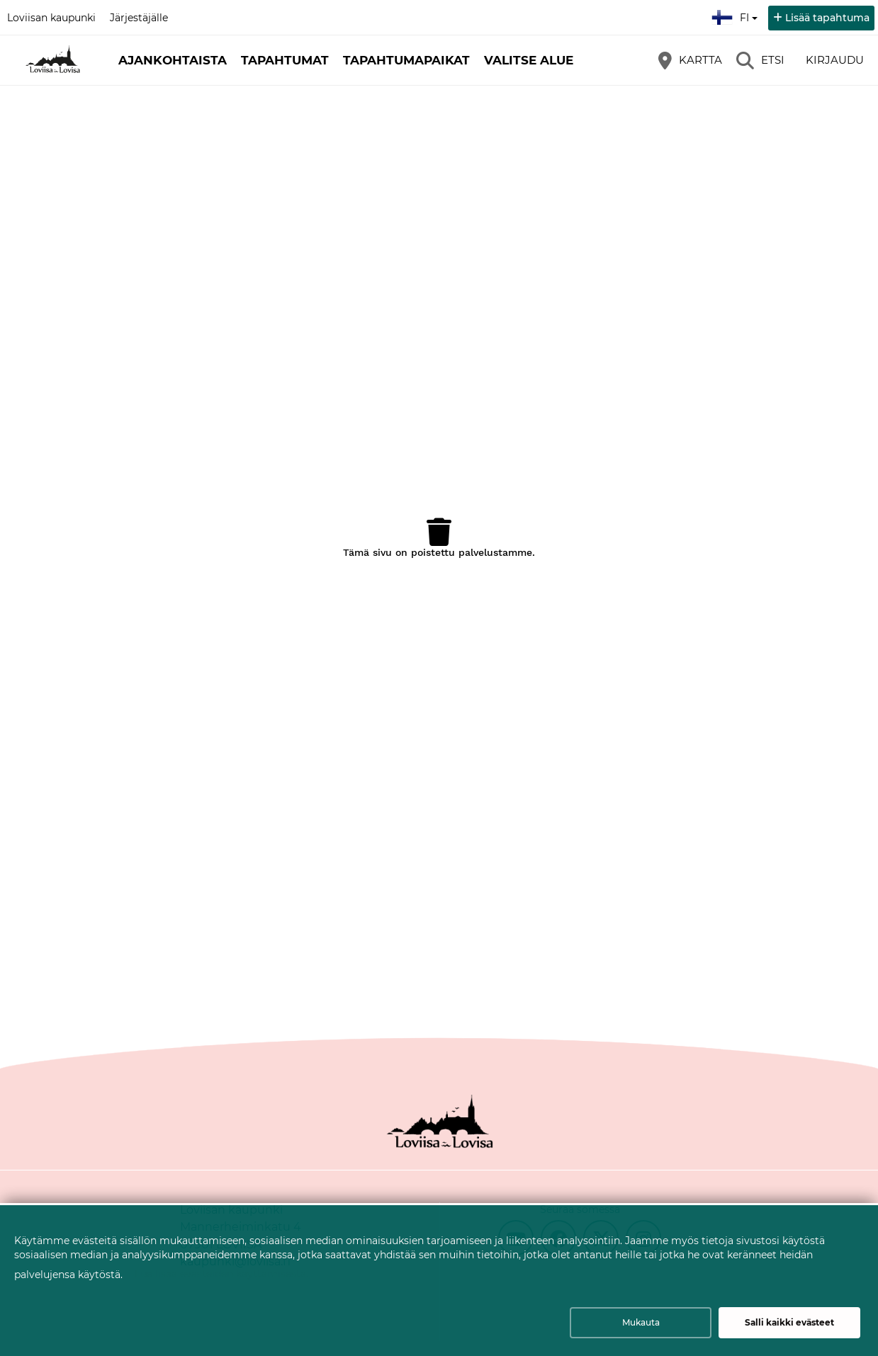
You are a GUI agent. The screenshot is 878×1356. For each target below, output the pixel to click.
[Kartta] (690, 60)
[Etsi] (760, 60)
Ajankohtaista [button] (172, 60)
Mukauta (641, 1322)
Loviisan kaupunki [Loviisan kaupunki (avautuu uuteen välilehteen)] (51, 17)
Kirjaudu (835, 60)
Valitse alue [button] (528, 60)
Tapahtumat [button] (285, 60)
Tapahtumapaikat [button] (406, 60)
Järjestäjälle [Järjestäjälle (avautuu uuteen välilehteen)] (139, 17)
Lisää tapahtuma (827, 17)
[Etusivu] (53, 60)
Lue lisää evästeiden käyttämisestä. (221, 1273)
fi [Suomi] (736, 15)
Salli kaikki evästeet (789, 1322)
